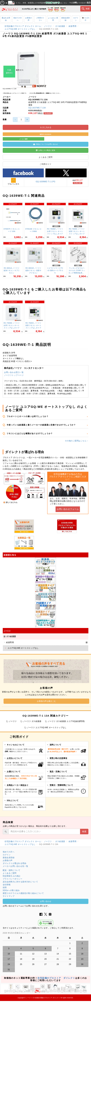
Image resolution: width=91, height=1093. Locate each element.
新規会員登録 (65, 19)
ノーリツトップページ (14, 375)
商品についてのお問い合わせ (45, 144)
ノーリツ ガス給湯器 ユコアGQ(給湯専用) (66, 721)
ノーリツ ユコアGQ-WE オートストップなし (46, 727)
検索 (86, 8)
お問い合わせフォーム (68, 509)
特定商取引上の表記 (11, 876)
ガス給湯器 (60, 26)
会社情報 (7, 885)
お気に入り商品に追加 (45, 150)
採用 (5, 887)
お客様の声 (28, 19)
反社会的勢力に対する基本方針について (20, 882)
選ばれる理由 (6, 19)
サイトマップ (9, 896)
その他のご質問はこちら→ (76, 441)
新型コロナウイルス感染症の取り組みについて (23, 893)
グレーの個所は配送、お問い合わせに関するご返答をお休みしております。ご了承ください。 (45, 933)
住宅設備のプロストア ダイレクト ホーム (23, 26)
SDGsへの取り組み (11, 890)
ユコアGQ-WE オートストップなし (20, 29)
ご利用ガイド (40, 19)
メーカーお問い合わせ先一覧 (15, 866)
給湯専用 (73, 26)
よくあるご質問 (53, 19)
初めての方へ (17, 19)
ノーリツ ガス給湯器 (32, 721)
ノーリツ (48, 26)
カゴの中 (85, 19)
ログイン (75, 19)
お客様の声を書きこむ (46, 701)
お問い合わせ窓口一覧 (14, 372)
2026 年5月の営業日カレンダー (16, 933)
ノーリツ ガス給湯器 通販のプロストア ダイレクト (43, 998)
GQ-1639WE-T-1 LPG (45, 182)
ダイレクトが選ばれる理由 (14, 863)
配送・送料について (11, 870)
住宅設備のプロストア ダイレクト (56, 978)
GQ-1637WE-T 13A (37, 108)
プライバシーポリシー (12, 879)
